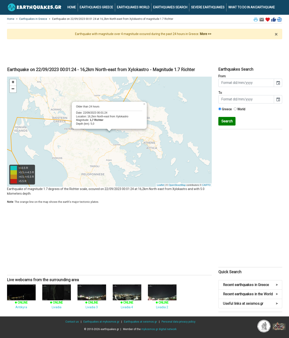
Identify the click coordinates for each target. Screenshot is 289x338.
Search (227, 121)
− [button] (13, 89)
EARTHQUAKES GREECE (96, 7)
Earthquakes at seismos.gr (140, 321)
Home (10, 18)
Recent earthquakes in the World (250, 294)
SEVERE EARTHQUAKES (208, 7)
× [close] (276, 34)
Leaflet (160, 185)
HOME (71, 7)
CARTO (206, 185)
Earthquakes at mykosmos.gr (101, 321)
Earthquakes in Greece (33, 18)
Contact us (72, 321)
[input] (246, 83)
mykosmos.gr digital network (159, 329)
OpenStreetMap (177, 185)
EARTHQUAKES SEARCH (170, 7)
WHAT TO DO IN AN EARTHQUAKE (251, 7)
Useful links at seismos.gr (250, 303)
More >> (205, 34)
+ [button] (12, 82)
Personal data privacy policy (178, 321)
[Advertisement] (144, 51)
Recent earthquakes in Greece (250, 285)
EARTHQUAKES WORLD (133, 7)
